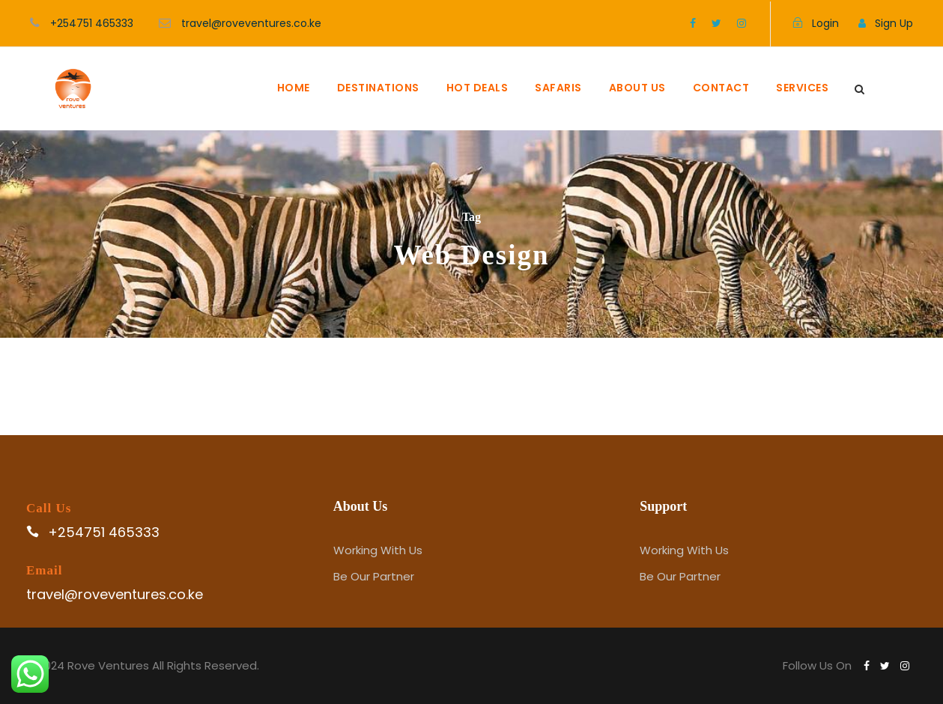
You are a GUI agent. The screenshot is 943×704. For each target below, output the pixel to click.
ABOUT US (637, 87)
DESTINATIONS (378, 87)
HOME (293, 87)
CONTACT (721, 87)
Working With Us (377, 550)
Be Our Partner (373, 576)
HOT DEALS (477, 87)
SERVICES (802, 87)
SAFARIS (558, 87)
